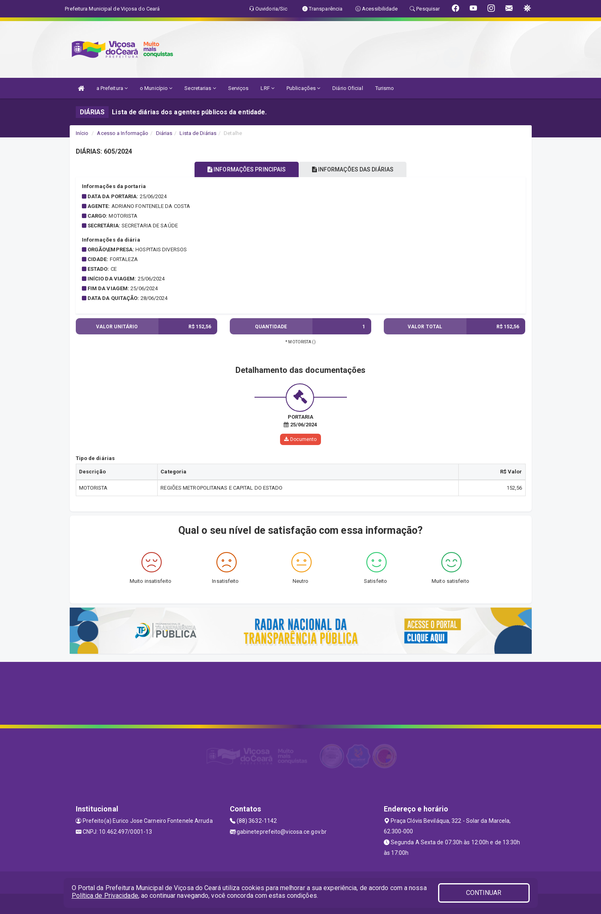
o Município (156, 88)
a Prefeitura (112, 88)
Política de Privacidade (105, 895)
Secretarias (200, 88)
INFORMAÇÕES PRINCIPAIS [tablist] (242, 169)
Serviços (238, 88)
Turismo (384, 88)
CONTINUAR (484, 893)
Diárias (164, 133)
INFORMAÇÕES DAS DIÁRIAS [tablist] (357, 169)
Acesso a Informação (122, 133)
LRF (267, 88)
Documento (300, 439)
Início (82, 133)
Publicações (303, 88)
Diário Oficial (347, 88)
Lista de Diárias (198, 133)
